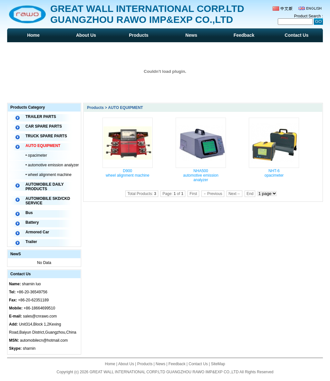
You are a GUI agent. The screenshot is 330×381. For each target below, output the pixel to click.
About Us (86, 35)
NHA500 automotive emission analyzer (200, 175)
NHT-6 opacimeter (274, 173)
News (191, 35)
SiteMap (218, 364)
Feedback (244, 35)
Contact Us (296, 35)
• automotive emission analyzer (52, 165)
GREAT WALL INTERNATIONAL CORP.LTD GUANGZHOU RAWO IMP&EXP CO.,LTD (164, 372)
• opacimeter (36, 155)
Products (139, 35)
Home (33, 35)
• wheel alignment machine (48, 174)
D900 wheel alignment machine (127, 173)
